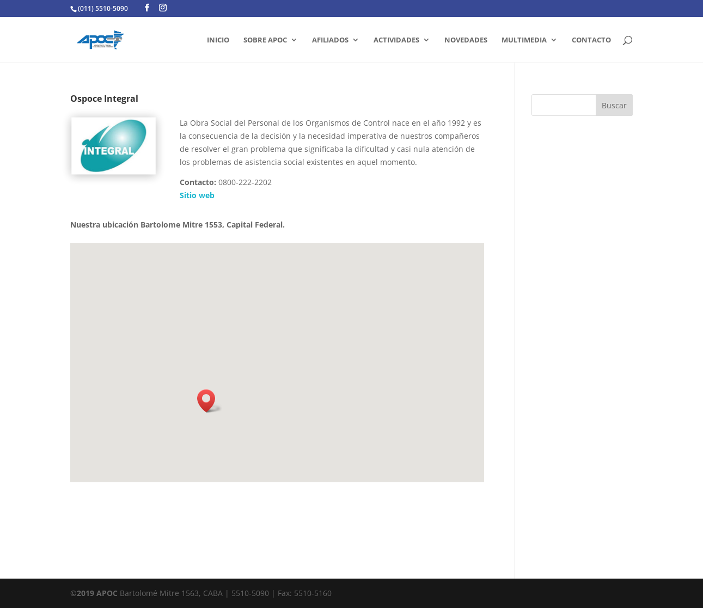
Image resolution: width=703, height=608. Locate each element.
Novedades (465, 40)
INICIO (218, 40)
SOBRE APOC (265, 40)
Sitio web (197, 195)
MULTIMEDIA (524, 40)
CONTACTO (591, 40)
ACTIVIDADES (396, 40)
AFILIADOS (330, 40)
